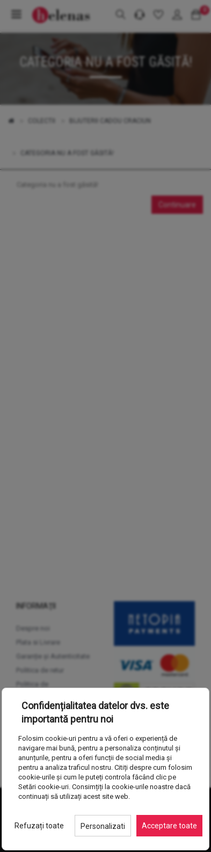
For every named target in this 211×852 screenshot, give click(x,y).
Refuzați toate (39, 825)
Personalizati (103, 826)
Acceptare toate (169, 825)
